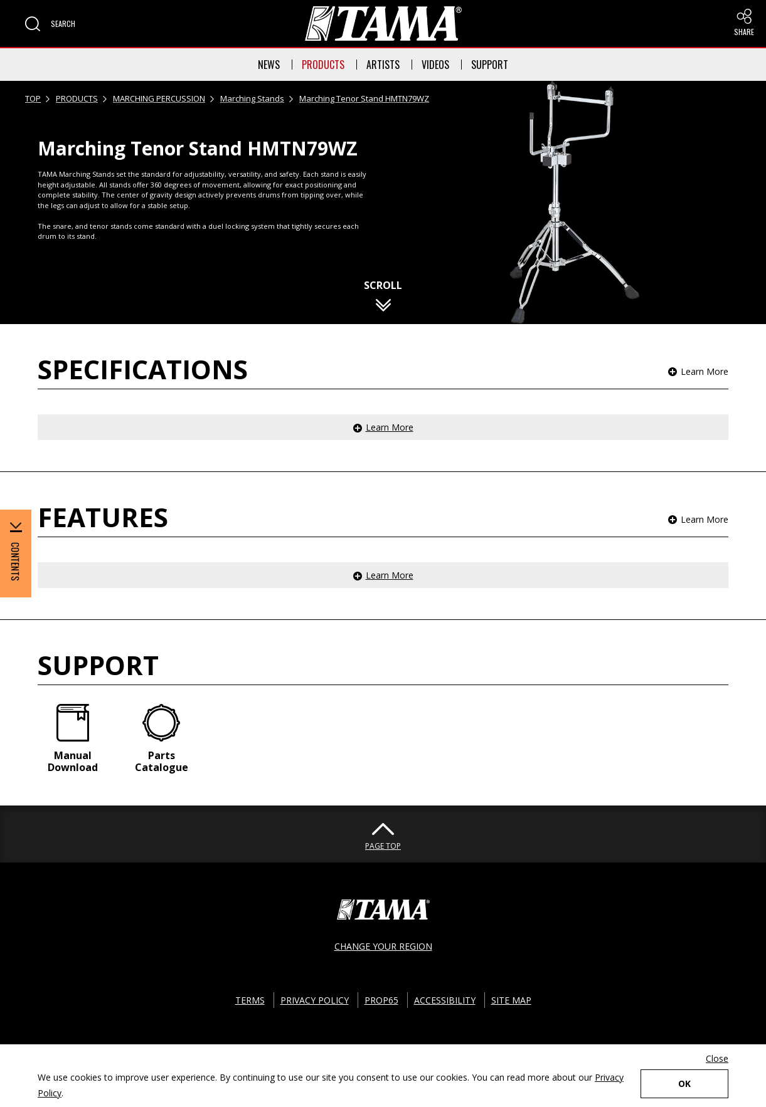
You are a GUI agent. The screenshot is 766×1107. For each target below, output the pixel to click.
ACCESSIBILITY (445, 1000)
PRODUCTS (323, 65)
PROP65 (381, 1000)
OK (684, 1083)
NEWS (269, 65)
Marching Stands (252, 98)
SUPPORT (489, 65)
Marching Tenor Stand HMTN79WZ (364, 98)
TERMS (250, 1000)
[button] (50, 23)
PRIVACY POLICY (314, 1000)
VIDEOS (435, 65)
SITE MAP (511, 1000)
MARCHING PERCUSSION (159, 98)
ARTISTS (383, 65)
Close (717, 1058)
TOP (33, 98)
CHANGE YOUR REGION (383, 946)
